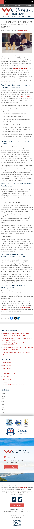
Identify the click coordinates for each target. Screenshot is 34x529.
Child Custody (6, 365)
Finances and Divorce (8, 374)
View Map (11, 467)
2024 (3, 399)
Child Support (6, 368)
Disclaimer (14, 517)
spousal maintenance (20, 68)
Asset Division (6, 362)
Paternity (5, 382)
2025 (3, 396)
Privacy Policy (20, 515)
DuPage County (22, 487)
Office (28, 5)
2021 (3, 407)
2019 (3, 413)
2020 (3, 410)
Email (17, 5)
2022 (3, 404)
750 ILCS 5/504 (25, 96)
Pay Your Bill (17, 505)
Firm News (5, 376)
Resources (13, 515)
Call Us (5, 5)
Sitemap (20, 517)
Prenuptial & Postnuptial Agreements (13, 385)
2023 (3, 402)
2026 (3, 393)
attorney (8, 80)
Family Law (5, 371)
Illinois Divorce (22, 30)
